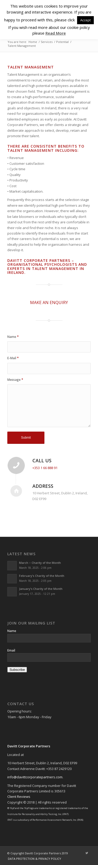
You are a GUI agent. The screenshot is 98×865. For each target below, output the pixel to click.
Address (42, 486)
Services (47, 42)
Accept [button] (85, 20)
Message (15, 379)
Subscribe (17, 670)
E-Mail (13, 358)
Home (32, 42)
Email (11, 650)
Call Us (41, 460)
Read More (55, 33)
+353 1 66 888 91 (44, 467)
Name (13, 336)
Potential (62, 42)
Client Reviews (18, 796)
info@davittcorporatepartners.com (34, 777)
